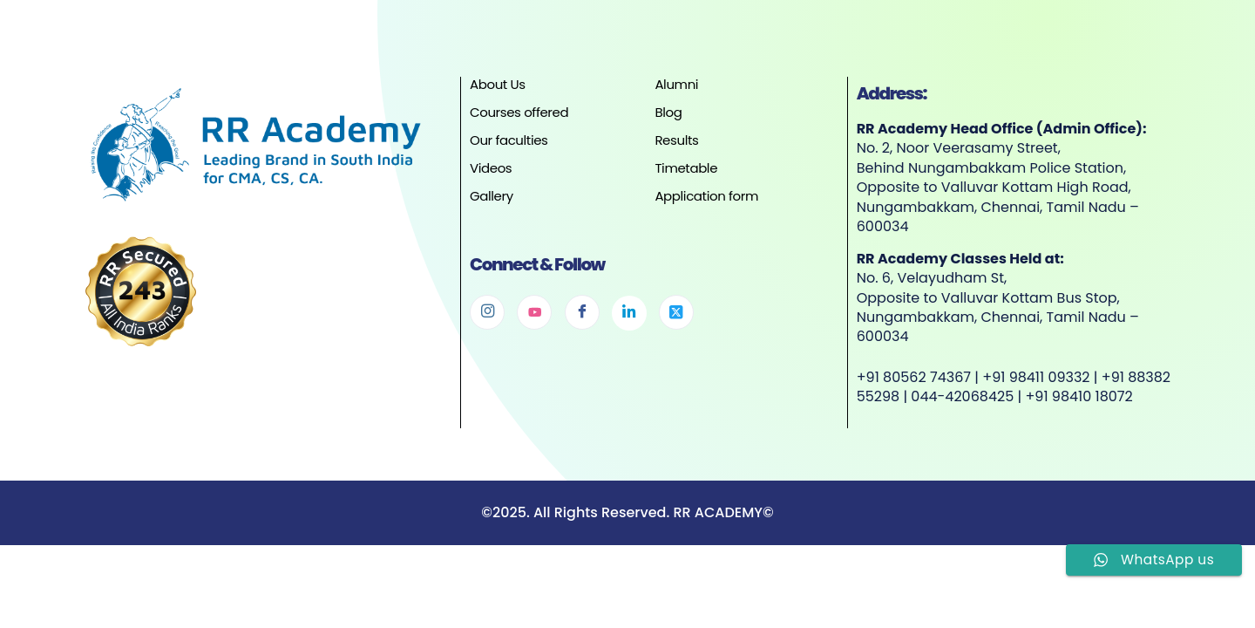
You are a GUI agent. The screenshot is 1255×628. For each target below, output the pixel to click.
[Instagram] (487, 312)
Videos (491, 168)
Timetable (686, 168)
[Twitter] (676, 312)
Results (676, 140)
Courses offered (519, 112)
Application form (706, 196)
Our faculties (509, 140)
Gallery (491, 196)
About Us (498, 84)
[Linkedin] (629, 313)
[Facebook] (582, 312)
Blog (668, 112)
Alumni (676, 84)
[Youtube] (534, 312)
